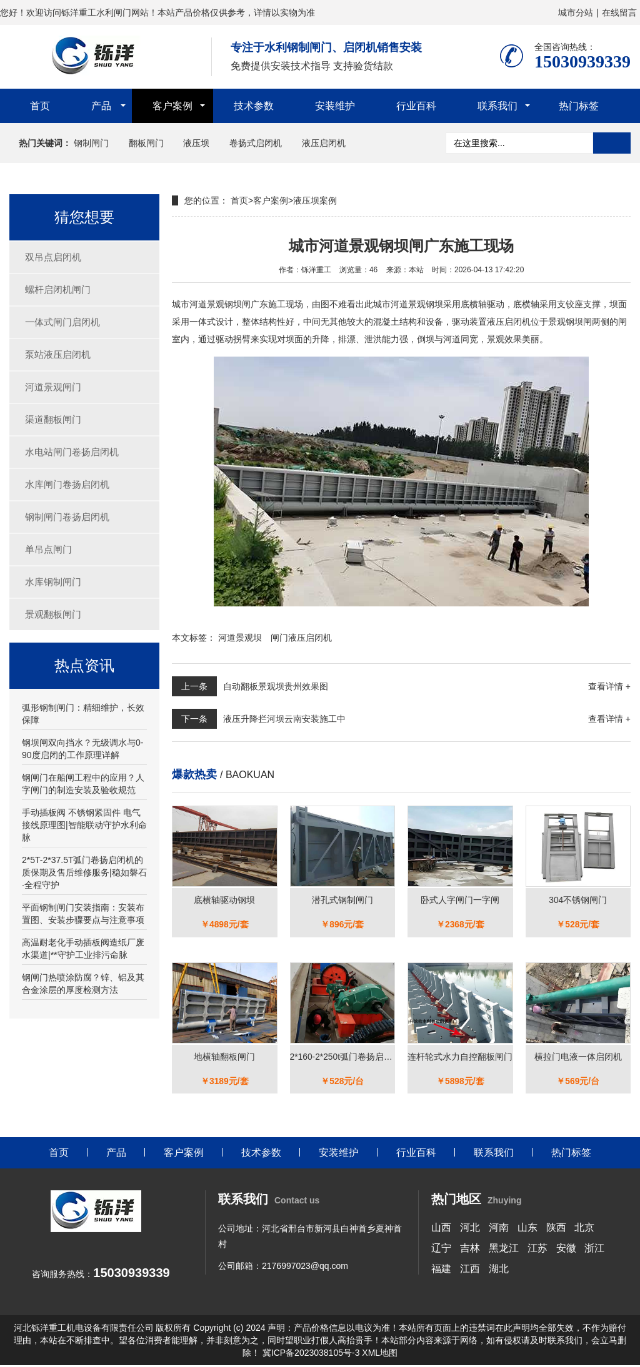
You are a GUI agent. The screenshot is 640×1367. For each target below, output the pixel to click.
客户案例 (172, 106)
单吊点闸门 (48, 549)
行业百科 (416, 106)
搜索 (612, 143)
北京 (584, 1228)
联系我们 (498, 106)
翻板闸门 (146, 143)
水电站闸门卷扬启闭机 (72, 452)
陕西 (556, 1228)
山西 (441, 1228)
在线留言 (619, 12)
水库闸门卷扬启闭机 (67, 484)
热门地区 (476, 1201)
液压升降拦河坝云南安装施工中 (284, 719)
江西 (470, 1270)
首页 (40, 106)
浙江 (594, 1249)
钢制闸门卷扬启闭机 (67, 516)
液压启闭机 (324, 143)
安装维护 (335, 106)
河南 (499, 1228)
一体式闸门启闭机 (62, 322)
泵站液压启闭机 (58, 354)
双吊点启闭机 (53, 257)
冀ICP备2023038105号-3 (311, 1355)
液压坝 (196, 143)
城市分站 (575, 12)
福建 (441, 1270)
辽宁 (441, 1249)
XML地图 (380, 1355)
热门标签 (579, 106)
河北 (470, 1228)
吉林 (470, 1249)
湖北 (499, 1270)
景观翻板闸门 (53, 614)
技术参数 (254, 106)
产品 (101, 106)
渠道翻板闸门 (53, 419)
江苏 (538, 1249)
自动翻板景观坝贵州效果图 (275, 686)
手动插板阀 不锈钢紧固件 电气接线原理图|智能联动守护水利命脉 (84, 824)
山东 (528, 1228)
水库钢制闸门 (53, 581)
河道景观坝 (240, 638)
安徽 (566, 1249)
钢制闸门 (91, 143)
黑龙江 (504, 1249)
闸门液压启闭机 (301, 638)
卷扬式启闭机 (255, 143)
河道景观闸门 (53, 387)
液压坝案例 (315, 200)
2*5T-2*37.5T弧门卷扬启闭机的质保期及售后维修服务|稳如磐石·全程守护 (84, 872)
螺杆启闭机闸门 (58, 289)
